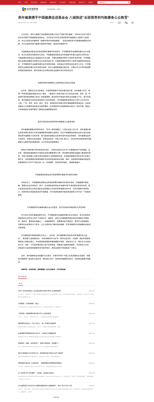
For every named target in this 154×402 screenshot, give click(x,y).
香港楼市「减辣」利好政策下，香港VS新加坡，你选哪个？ (38, 343)
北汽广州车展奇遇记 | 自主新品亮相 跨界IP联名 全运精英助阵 (39, 291)
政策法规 (72, 2)
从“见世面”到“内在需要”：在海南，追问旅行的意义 (36, 373)
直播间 (90, 2)
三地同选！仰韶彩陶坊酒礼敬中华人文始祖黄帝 (34, 313)
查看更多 (56, 397)
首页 (19, 2)
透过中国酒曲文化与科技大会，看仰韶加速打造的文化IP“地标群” (41, 353)
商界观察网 (51, 9)
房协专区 (34, 2)
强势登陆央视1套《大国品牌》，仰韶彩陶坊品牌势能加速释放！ (40, 363)
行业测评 (63, 2)
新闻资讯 (43, 2)
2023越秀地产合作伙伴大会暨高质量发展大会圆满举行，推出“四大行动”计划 (45, 385)
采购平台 (82, 2)
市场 (26, 2)
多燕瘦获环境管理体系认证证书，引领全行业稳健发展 (37, 333)
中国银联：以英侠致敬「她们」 (29, 303)
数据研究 (53, 2)
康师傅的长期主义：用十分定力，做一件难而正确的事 (37, 323)
